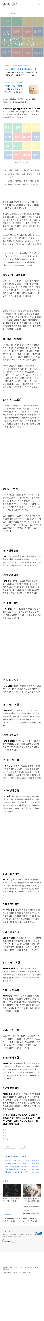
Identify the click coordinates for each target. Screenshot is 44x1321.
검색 (34, 4)
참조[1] (6, 1173)
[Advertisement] (22, 456)
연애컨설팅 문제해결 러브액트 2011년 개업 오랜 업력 (14, 86)
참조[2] (6, 1176)
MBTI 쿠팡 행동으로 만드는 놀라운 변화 (21, 69)
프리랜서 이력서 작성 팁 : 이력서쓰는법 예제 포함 (16, 1208)
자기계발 (9, 1200)
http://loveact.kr (12, 83)
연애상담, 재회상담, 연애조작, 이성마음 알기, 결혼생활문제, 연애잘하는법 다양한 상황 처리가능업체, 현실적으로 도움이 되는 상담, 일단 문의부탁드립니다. (14, 90)
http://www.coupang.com (15, 66)
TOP (39, 1311)
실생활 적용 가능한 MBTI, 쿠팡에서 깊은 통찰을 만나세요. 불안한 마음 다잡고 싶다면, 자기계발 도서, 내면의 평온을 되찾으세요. (21, 73)
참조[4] (6, 1182)
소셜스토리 (11, 4)
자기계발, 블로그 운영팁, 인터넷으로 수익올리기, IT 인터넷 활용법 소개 (17, 1279)
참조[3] (6, 1179)
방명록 (12, 13)
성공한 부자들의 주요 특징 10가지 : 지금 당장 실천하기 (17, 1213)
